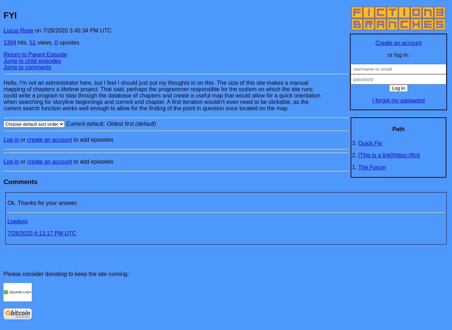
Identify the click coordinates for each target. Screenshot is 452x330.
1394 (10, 43)
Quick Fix (370, 143)
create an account (49, 140)
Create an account (398, 43)
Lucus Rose (19, 31)
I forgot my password (398, 101)
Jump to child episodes (32, 61)
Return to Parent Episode (35, 55)
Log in (11, 140)
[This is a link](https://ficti (389, 155)
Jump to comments (27, 67)
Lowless (17, 221)
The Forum (372, 167)
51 (33, 43)
